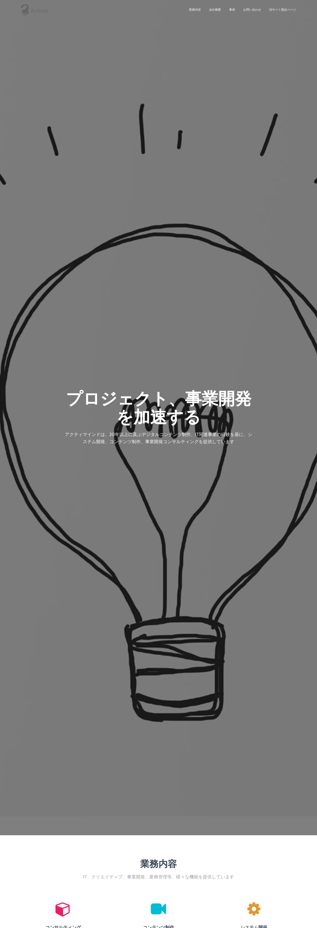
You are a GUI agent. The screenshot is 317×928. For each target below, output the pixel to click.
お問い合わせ (252, 12)
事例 (232, 12)
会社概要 (215, 12)
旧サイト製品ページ (282, 12)
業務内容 (195, 12)
